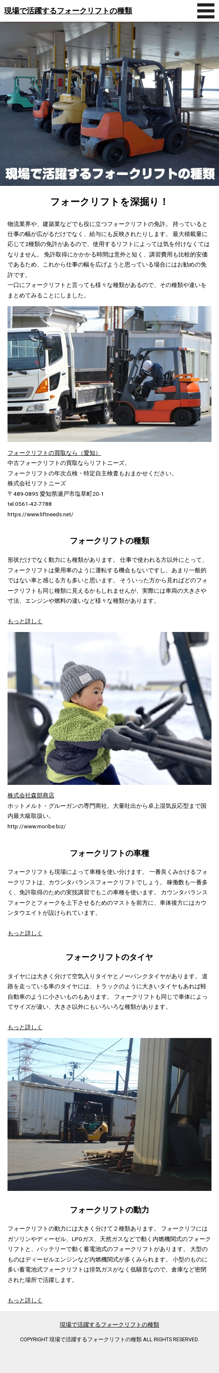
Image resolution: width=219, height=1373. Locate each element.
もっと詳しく (25, 621)
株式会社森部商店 (31, 795)
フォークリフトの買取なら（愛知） (54, 452)
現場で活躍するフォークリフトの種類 (68, 11)
